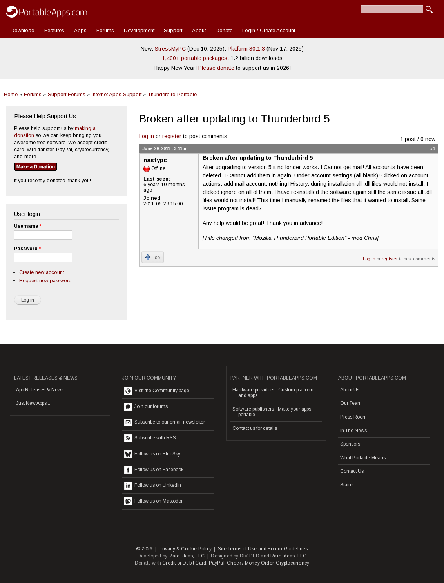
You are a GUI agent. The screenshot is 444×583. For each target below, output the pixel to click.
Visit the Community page (156, 391)
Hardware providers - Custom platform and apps (273, 392)
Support (173, 30)
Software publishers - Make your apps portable (271, 411)
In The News (353, 430)
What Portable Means (363, 458)
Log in (146, 136)
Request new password (45, 280)
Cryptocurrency (292, 563)
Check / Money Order (250, 563)
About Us (349, 390)
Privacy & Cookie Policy (185, 549)
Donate (224, 30)
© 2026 (144, 549)
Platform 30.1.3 (246, 49)
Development (139, 30)
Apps (80, 30)
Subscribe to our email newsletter (164, 422)
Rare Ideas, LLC (187, 556)
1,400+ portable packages (194, 58)
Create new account (41, 272)
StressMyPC (170, 49)
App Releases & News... (41, 390)
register (171, 136)
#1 (432, 148)
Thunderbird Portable (172, 94)
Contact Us (352, 471)
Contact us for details (254, 428)
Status (346, 485)
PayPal (217, 563)
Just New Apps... (33, 403)
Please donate (216, 68)
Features (54, 30)
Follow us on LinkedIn (152, 486)
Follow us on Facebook (153, 470)
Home (11, 94)
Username (27, 226)
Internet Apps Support (116, 94)
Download (22, 30)
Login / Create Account (268, 30)
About (199, 30)
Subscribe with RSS (150, 438)
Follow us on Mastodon (154, 501)
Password (27, 248)
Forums (105, 30)
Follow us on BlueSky (152, 454)
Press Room (353, 417)
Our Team (351, 403)
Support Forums (66, 94)
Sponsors (350, 444)
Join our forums (146, 407)
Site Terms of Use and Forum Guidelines (263, 549)
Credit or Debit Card (184, 563)
